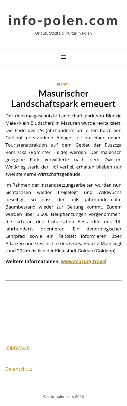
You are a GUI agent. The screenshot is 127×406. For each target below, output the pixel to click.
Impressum (17, 347)
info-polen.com (63, 20)
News (63, 84)
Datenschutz (18, 369)
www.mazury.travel (83, 261)
